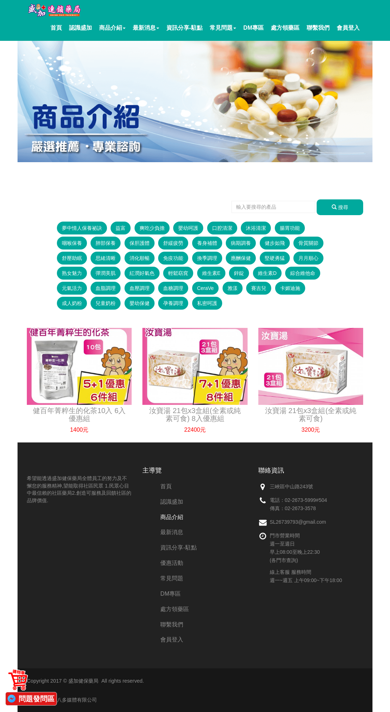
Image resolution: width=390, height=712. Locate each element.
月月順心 (308, 258)
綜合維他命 (302, 273)
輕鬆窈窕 (178, 273)
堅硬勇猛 (275, 258)
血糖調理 (173, 288)
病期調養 (241, 243)
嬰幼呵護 (188, 228)
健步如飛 (275, 243)
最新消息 (146, 28)
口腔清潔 (222, 228)
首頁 (56, 28)
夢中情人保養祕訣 (82, 228)
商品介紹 (112, 28)
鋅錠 (239, 273)
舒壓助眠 (72, 258)
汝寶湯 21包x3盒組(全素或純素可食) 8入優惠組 (195, 414)
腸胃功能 (290, 228)
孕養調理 (173, 303)
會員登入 (348, 28)
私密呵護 (207, 303)
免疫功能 (173, 258)
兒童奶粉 (106, 303)
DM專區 (253, 28)
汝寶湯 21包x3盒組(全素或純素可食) (311, 414)
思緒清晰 (106, 258)
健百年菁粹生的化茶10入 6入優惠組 (79, 414)
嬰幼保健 (140, 303)
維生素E (211, 273)
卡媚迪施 (290, 288)
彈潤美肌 (106, 273)
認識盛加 (80, 28)
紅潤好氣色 (142, 273)
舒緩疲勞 (173, 243)
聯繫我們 (318, 28)
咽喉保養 (72, 243)
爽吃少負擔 (152, 228)
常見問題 (223, 28)
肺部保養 (106, 243)
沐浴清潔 (256, 228)
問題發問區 (36, 699)
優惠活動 (171, 563)
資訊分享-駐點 (184, 28)
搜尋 (340, 207)
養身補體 (207, 243)
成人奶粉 (72, 303)
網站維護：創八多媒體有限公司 (62, 700)
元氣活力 (72, 288)
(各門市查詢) (284, 560)
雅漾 (233, 288)
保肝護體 (140, 243)
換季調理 (207, 258)
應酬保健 (241, 258)
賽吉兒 (258, 288)
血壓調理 (140, 288)
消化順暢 (140, 258)
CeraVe (205, 288)
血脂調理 (106, 288)
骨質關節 (308, 243)
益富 (121, 228)
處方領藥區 (285, 28)
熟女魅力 (72, 273)
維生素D (267, 273)
